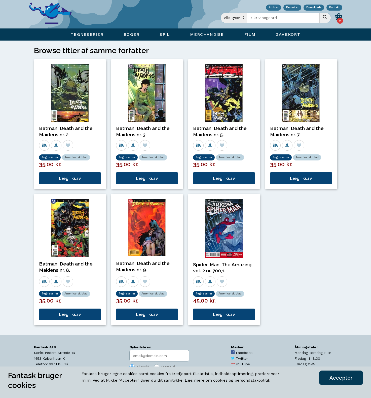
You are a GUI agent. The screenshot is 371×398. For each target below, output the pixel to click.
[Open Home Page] (53, 14)
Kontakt (334, 7)
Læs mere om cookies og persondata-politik (227, 380)
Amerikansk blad (76, 157)
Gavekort (288, 34)
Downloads (313, 7)
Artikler (273, 7)
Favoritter (292, 7)
